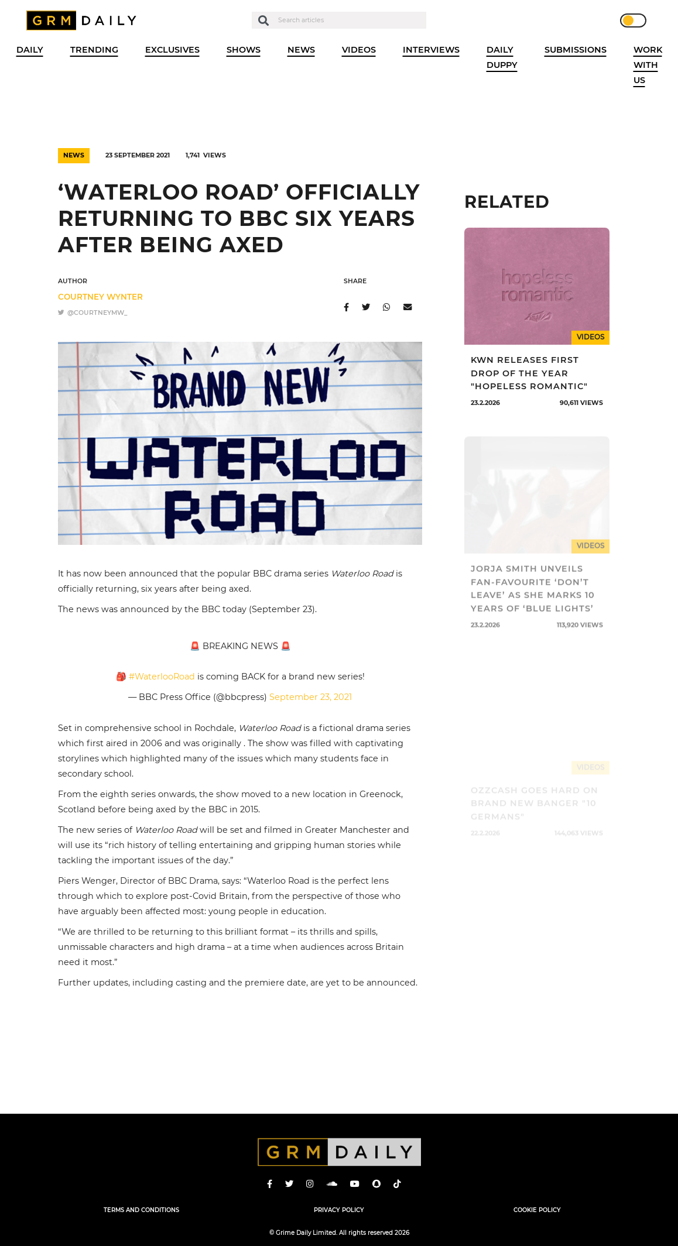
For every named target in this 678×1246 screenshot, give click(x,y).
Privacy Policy (339, 1209)
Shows (244, 49)
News (301, 49)
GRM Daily (84, 20)
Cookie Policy (537, 1209)
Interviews (431, 49)
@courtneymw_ (92, 313)
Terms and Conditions (141, 1209)
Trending (94, 49)
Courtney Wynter (100, 296)
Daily (29, 49)
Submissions (576, 49)
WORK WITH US (648, 64)
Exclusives (172, 49)
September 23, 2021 (310, 697)
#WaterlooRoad (162, 676)
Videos (359, 49)
